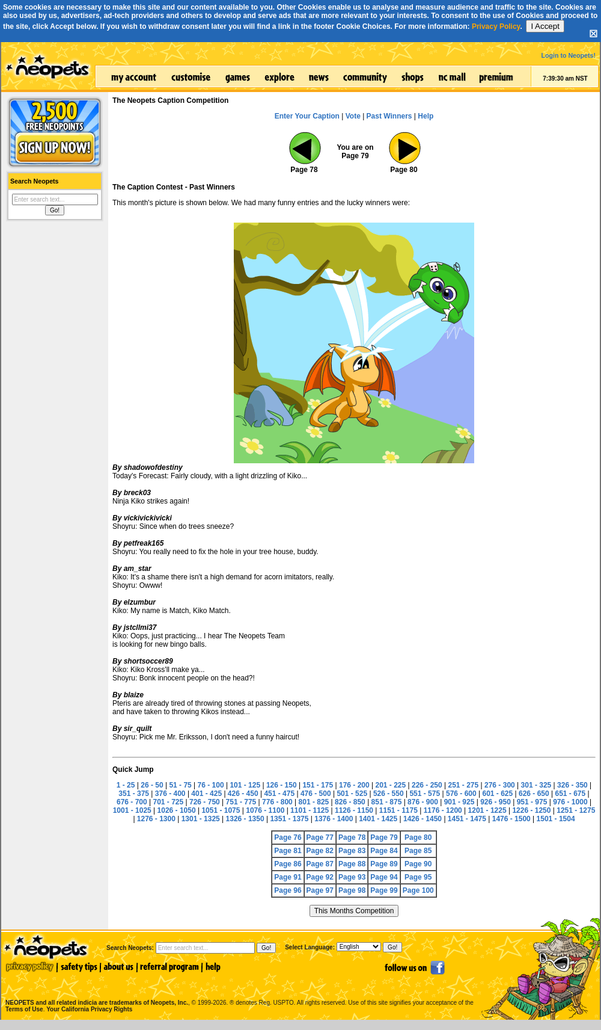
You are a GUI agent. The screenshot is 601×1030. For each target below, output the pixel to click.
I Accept (545, 26)
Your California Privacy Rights (89, 1009)
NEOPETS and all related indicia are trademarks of (95, 990)
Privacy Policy (496, 26)
